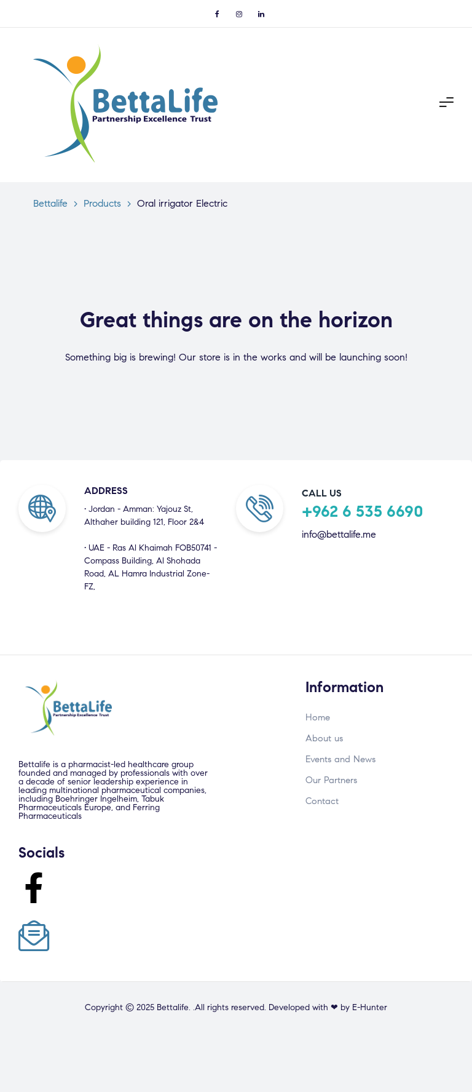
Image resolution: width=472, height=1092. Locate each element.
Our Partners (331, 780)
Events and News (340, 759)
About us (324, 738)
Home (317, 717)
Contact (322, 801)
